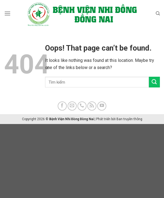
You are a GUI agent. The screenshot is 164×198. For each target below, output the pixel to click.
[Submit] (154, 82)
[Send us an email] (72, 106)
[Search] (158, 13)
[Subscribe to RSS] (91, 106)
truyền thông (132, 119)
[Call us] (82, 106)
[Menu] (7, 13)
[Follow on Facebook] (62, 106)
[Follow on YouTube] (101, 106)
